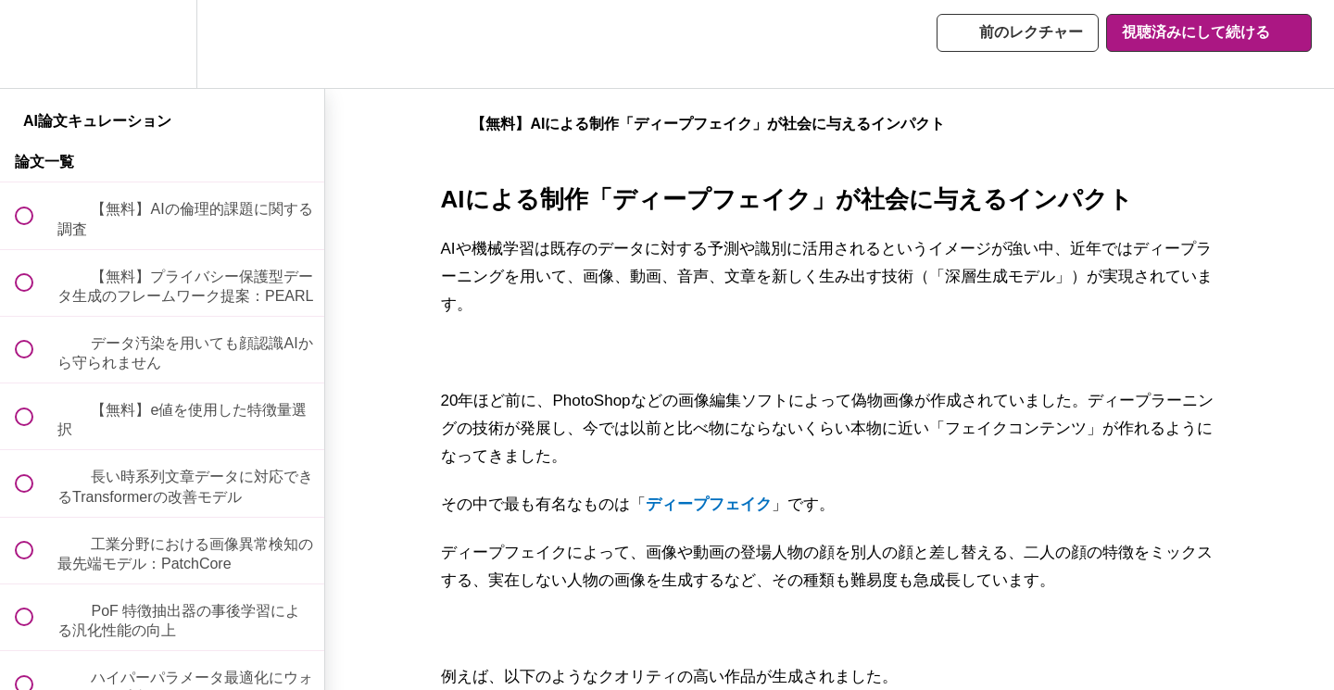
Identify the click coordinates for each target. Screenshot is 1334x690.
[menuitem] (162, 44)
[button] (34, 44)
